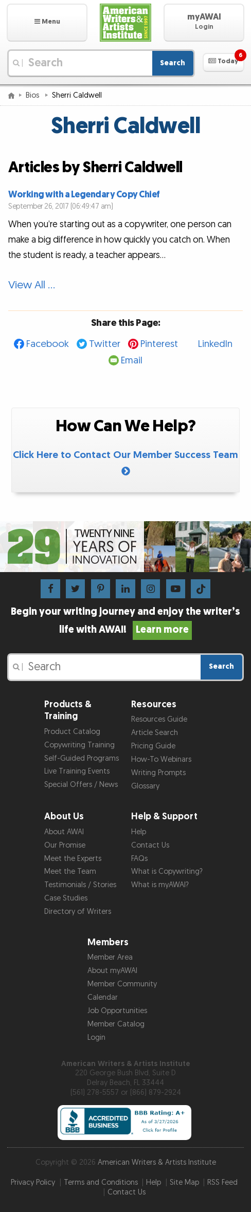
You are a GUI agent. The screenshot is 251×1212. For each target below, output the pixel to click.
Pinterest (159, 344)
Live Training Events (77, 771)
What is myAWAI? (160, 885)
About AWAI (64, 832)
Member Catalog (116, 1024)
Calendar (102, 997)
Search (172, 63)
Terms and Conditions (101, 1182)
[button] (47, 23)
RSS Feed (222, 1182)
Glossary (145, 786)
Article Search (154, 733)
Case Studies (65, 898)
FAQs (139, 859)
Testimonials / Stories (80, 885)
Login (96, 1037)
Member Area (110, 957)
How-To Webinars (161, 759)
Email (131, 360)
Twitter (104, 344)
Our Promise (64, 845)
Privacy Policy (33, 1182)
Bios (33, 95)
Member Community (122, 984)
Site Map (184, 1182)
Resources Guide (159, 719)
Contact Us (150, 845)
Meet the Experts (72, 859)
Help (138, 832)
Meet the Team (70, 871)
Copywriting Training (79, 745)
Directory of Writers (77, 911)
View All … (31, 285)
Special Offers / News (81, 784)
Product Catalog (72, 732)
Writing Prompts (158, 773)
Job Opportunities (117, 1011)
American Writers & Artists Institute (157, 1162)
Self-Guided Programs (81, 758)
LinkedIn (215, 344)
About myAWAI (112, 971)
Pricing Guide (153, 746)
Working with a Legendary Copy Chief (84, 194)
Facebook (47, 344)
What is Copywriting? (167, 871)
